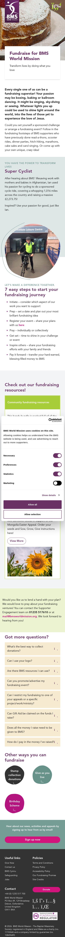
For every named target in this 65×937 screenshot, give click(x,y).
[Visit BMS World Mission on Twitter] (42, 900)
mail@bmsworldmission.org (19, 616)
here (21, 325)
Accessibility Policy (41, 871)
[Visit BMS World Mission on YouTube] (50, 900)
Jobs (7, 879)
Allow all (32, 504)
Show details (49, 495)
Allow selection (32, 514)
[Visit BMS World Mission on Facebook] (35, 900)
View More (16, 541)
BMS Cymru (10, 871)
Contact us (10, 867)
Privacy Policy (39, 867)
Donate (46, 890)
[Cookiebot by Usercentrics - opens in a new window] (48, 420)
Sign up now (32, 839)
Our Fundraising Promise (44, 875)
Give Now (9, 863)
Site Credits (38, 879)
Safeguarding (11, 875)
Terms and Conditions (43, 863)
